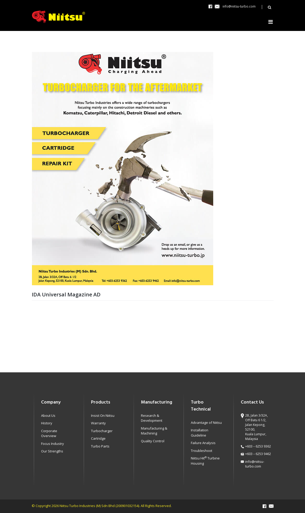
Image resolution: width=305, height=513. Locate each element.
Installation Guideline (199, 433)
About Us (48, 415)
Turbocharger (102, 430)
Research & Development (151, 418)
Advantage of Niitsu (206, 422)
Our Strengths (52, 451)
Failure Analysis (203, 442)
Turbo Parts (100, 446)
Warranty (98, 423)
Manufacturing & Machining (154, 431)
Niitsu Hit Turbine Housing (205, 461)
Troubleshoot (201, 450)
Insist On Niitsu (102, 415)
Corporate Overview (49, 433)
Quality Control (152, 441)
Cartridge (98, 438)
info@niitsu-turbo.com (239, 6)
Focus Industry (52, 443)
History (46, 423)
